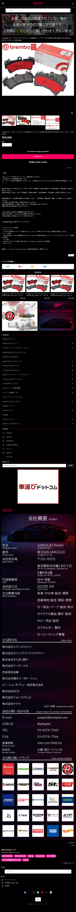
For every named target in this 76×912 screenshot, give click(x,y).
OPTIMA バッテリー (8, 410)
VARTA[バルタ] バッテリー (10, 343)
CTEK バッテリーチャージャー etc (12, 397)
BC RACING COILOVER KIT (10, 357)
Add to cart (38, 156)
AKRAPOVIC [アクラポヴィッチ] (11, 361)
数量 (3, 142)
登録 (70, 465)
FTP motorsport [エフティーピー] (12, 379)
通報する (71, 255)
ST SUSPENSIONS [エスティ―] (11, 370)
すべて (8, 266)
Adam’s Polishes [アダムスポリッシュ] (13, 352)
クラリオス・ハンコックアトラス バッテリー (16, 348)
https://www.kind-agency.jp (46, 181)
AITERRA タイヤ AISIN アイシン (11, 424)
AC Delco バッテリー (8, 419)
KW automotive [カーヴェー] (10, 366)
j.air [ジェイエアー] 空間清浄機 (11, 388)
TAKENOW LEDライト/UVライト (11, 401)
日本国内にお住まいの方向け (38, 162)
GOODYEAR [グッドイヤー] (10, 383)
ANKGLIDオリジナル (8, 339)
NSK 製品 (5, 415)
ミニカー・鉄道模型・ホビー (11, 392)
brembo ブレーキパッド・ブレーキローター (15, 374)
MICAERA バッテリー (8, 406)
